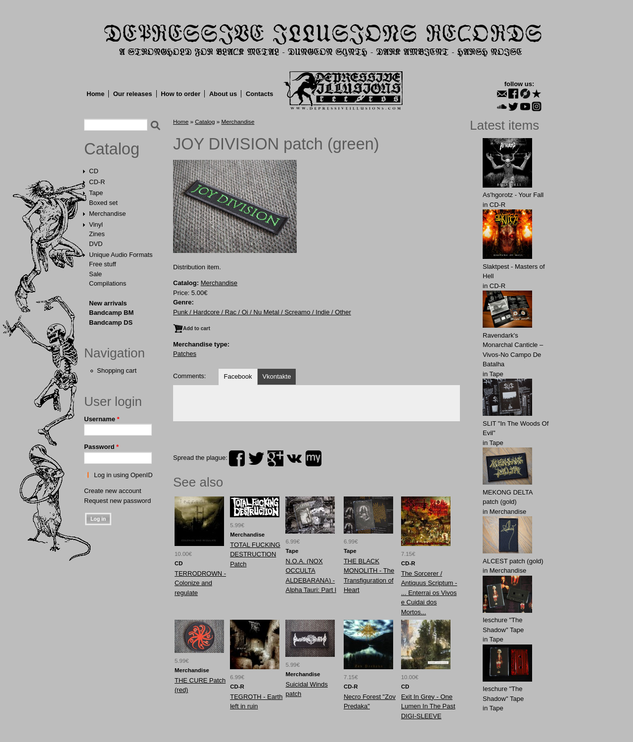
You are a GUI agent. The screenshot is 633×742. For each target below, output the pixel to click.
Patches (184, 353)
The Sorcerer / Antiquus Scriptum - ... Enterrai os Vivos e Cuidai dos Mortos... (429, 593)
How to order (180, 94)
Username (102, 419)
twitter (256, 458)
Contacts (259, 94)
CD (93, 171)
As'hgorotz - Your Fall (513, 194)
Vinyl (96, 224)
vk (294, 458)
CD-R (97, 182)
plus (275, 458)
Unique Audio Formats (121, 254)
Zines (97, 234)
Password (101, 446)
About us (223, 94)
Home (95, 94)
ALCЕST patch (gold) (513, 561)
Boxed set (103, 202)
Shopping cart (116, 370)
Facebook (238, 376)
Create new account (112, 491)
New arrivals (108, 303)
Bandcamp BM (111, 312)
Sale (95, 274)
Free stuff (102, 264)
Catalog (111, 149)
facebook (237, 458)
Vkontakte (277, 376)
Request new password (117, 500)
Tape (96, 193)
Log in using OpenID (123, 475)
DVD (95, 243)
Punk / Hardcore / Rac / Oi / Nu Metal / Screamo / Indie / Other (262, 312)
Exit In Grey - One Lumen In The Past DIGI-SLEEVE (428, 706)
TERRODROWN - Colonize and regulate (200, 583)
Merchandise (107, 213)
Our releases (132, 94)
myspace (313, 458)
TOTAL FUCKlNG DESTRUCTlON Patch (255, 554)
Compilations (107, 283)
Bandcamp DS (111, 322)
